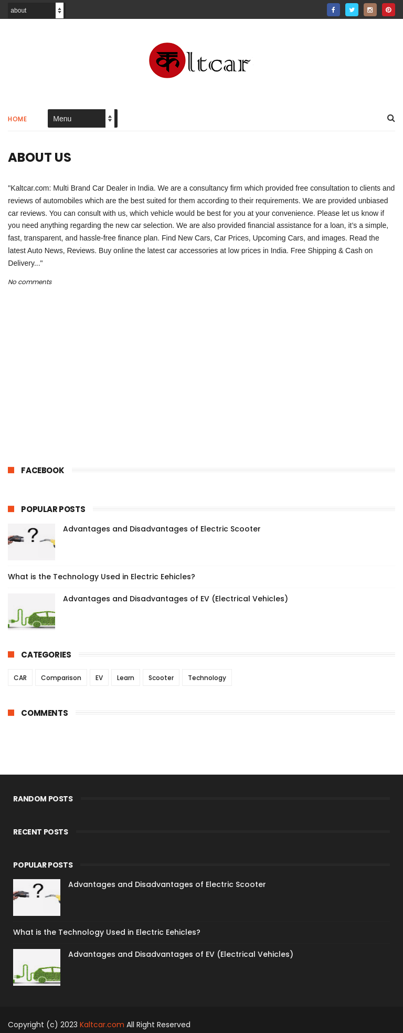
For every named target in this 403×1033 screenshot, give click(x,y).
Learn (125, 677)
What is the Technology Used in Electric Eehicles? (101, 576)
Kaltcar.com (102, 1024)
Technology (207, 677)
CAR (20, 677)
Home (17, 118)
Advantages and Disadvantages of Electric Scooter (162, 529)
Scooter (161, 677)
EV (99, 677)
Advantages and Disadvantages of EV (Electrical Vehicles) (175, 598)
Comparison (61, 677)
